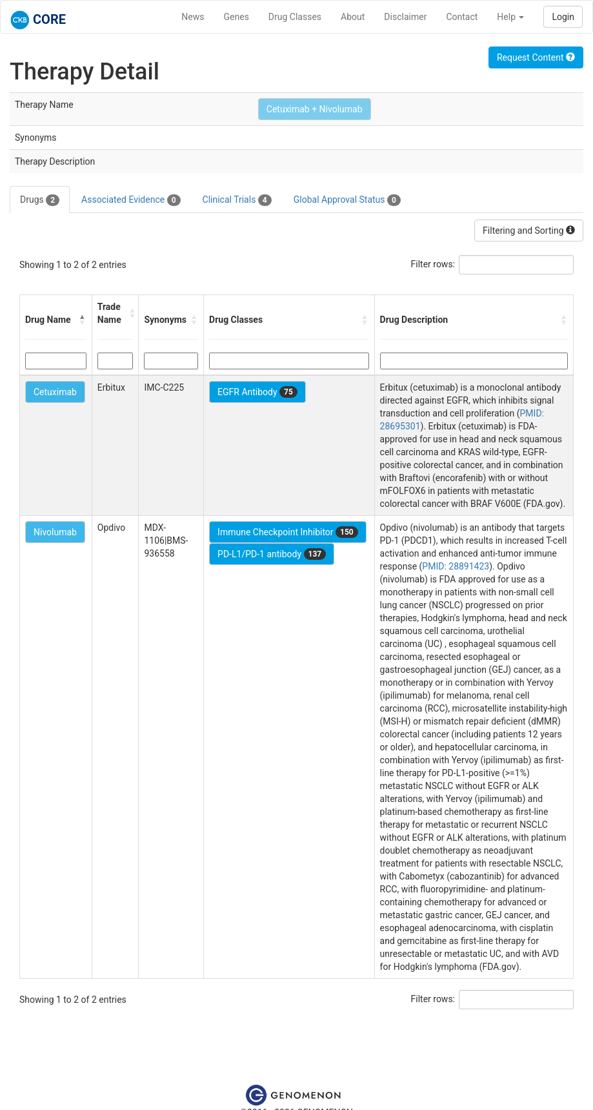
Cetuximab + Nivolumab (314, 109)
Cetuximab (55, 392)
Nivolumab (55, 532)
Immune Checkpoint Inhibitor (287, 532)
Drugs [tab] (39, 200)
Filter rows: (433, 264)
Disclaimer (405, 17)
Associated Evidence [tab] (130, 200)
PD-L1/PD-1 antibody (271, 554)
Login (563, 17)
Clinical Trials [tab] (237, 200)
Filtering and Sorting (529, 230)
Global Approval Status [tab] (347, 200)
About (353, 17)
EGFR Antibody (257, 392)
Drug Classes (294, 17)
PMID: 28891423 (455, 566)
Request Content (536, 57)
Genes (236, 17)
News (192, 17)
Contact (461, 17)
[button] (82, 319)
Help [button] (510, 17)
